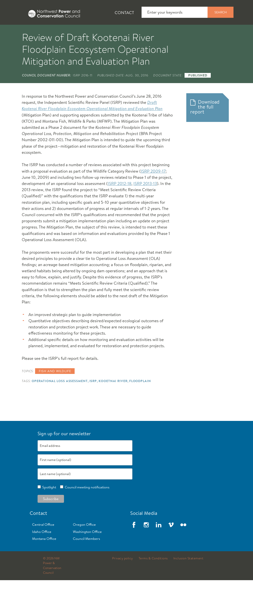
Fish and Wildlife (88, 32)
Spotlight (48, 502)
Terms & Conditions (153, 573)
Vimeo (171, 539)
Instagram (146, 539)
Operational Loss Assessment (59, 395)
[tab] (15, 32)
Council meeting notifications (86, 502)
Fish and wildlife (55, 386)
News (47, 32)
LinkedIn (158, 539)
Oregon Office (84, 539)
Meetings (181, 32)
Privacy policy (122, 573)
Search (220, 12)
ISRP (93, 395)
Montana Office (44, 553)
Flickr (183, 539)
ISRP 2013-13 (145, 198)
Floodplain (140, 395)
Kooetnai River (113, 395)
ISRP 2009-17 (153, 186)
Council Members (86, 553)
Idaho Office (41, 546)
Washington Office (87, 546)
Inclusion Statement (188, 573)
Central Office (43, 539)
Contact (124, 12)
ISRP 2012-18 (119, 198)
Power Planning (138, 32)
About (19, 32)
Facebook (134, 539)
